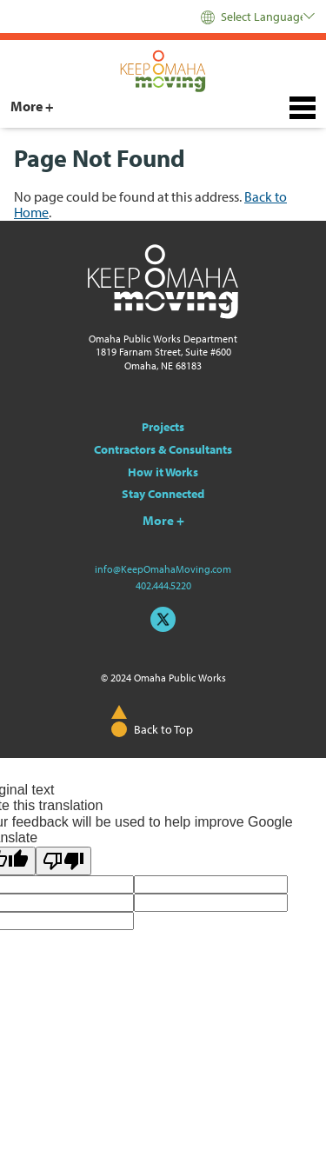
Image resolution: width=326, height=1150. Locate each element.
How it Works (163, 472)
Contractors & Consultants (163, 449)
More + (32, 106)
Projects (163, 427)
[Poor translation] (63, 861)
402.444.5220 (163, 585)
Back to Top (163, 729)
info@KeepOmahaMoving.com (163, 568)
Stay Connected (163, 494)
